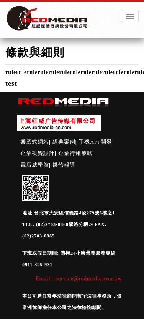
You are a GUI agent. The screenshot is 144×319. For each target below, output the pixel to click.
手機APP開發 (95, 142)
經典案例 (63, 142)
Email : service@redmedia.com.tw (79, 278)
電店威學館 (34, 165)
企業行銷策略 (75, 153)
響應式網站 (34, 142)
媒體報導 (63, 165)
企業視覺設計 (37, 153)
